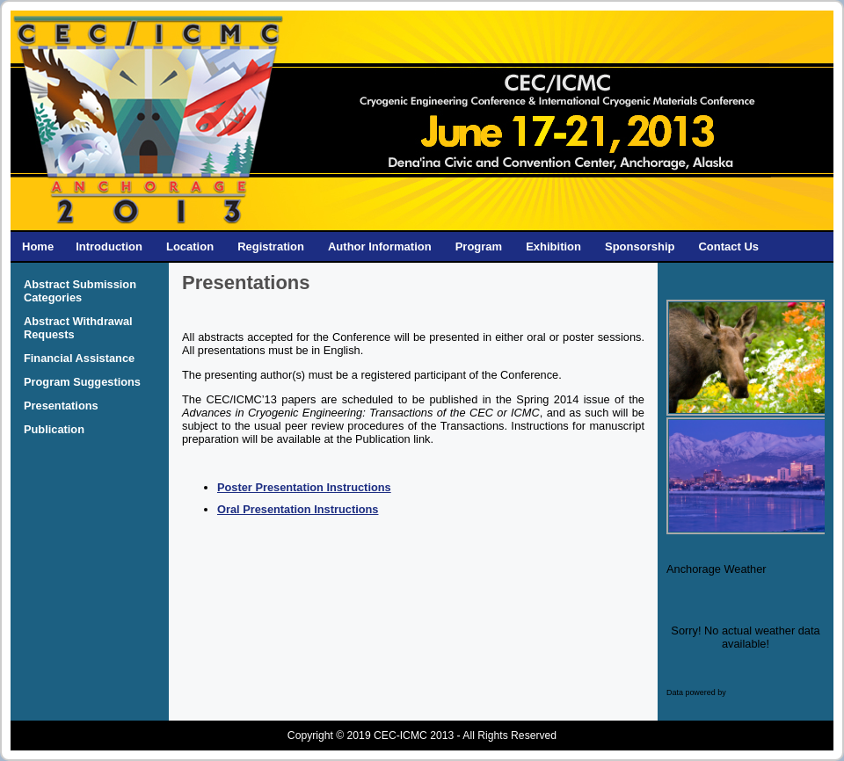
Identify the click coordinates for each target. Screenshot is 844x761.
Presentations (61, 405)
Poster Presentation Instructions (304, 487)
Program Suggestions (82, 381)
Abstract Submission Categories (80, 291)
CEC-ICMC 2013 (414, 735)
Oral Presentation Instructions (297, 509)
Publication (54, 429)
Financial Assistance (79, 358)
